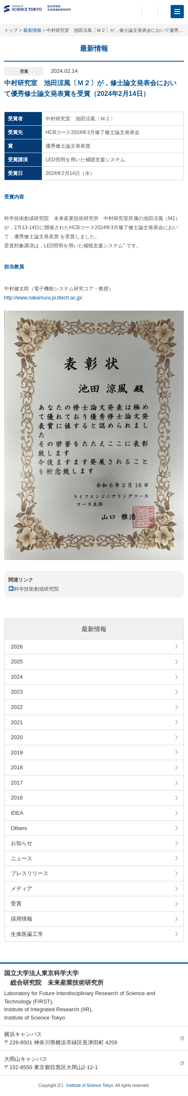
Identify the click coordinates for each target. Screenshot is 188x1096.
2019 (17, 752)
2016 (17, 797)
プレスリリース (29, 873)
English (149, 12)
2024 (17, 677)
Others (19, 828)
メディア (21, 888)
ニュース (21, 858)
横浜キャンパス (23, 1034)
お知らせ (21, 843)
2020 (17, 737)
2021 (17, 722)
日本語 (130, 12)
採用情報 (21, 919)
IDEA (17, 813)
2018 (17, 767)
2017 (17, 783)
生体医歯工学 (27, 934)
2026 (17, 647)
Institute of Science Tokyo (89, 1085)
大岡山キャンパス (25, 1059)
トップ (11, 30)
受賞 (16, 903)
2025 (17, 661)
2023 (17, 692)
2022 (17, 707)
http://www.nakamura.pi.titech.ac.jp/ (43, 298)
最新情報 (32, 30)
